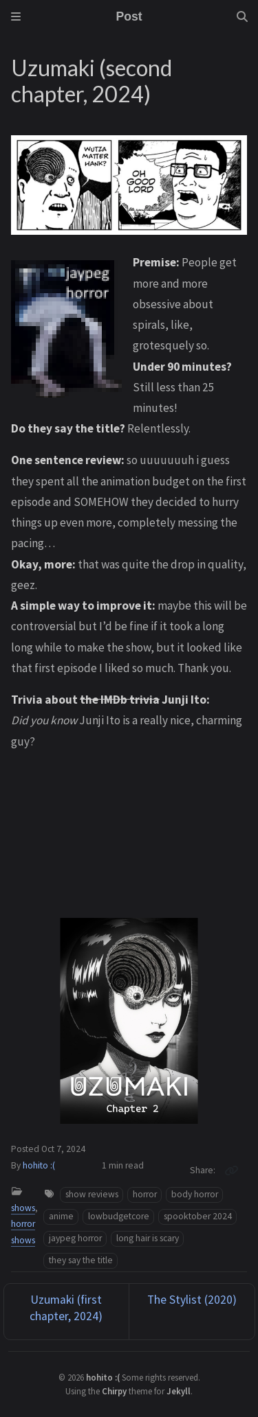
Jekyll (178, 1390)
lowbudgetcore (118, 1216)
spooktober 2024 (198, 1216)
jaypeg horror (75, 1238)
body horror (194, 1194)
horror (145, 1194)
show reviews (91, 1194)
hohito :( (39, 1165)
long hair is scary (147, 1238)
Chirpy (114, 1390)
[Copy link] (231, 1170)
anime (61, 1216)
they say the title (81, 1260)
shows (23, 1208)
